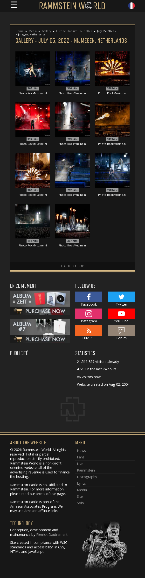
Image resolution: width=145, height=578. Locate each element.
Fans (80, 457)
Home (19, 31)
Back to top (72, 266)
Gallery (46, 31)
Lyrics (81, 483)
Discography (87, 476)
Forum (121, 332)
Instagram (89, 316)
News (81, 450)
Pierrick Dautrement (52, 534)
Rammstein (86, 470)
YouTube (121, 316)
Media (33, 31)
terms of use (46, 493)
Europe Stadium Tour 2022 (74, 31)
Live (80, 463)
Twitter (121, 299)
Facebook (89, 299)
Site (80, 496)
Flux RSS (89, 332)
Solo (80, 503)
